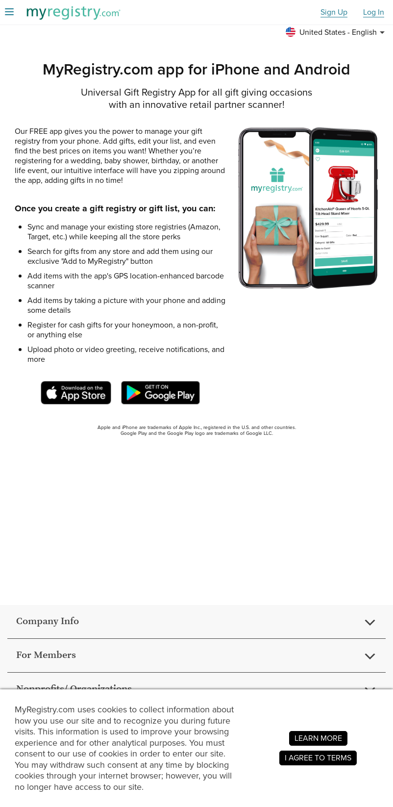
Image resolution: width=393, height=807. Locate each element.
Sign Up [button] (333, 12)
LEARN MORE (318, 738)
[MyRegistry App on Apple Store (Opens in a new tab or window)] (76, 392)
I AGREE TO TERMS (318, 757)
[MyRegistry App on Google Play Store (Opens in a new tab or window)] (160, 392)
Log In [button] (373, 12)
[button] (337, 32)
